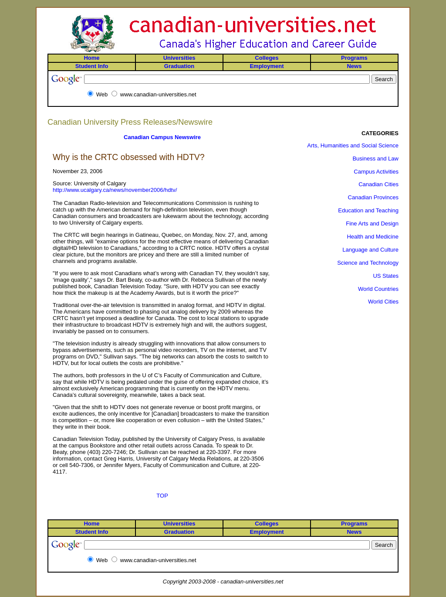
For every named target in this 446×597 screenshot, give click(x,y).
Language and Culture (370, 249)
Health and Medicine (373, 236)
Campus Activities (376, 171)
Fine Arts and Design (372, 223)
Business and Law (375, 158)
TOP (162, 495)
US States (386, 276)
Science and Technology (368, 262)
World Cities (383, 301)
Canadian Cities (378, 184)
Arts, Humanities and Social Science (353, 145)
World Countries (378, 289)
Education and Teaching (368, 210)
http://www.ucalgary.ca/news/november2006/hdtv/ (115, 190)
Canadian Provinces (373, 197)
